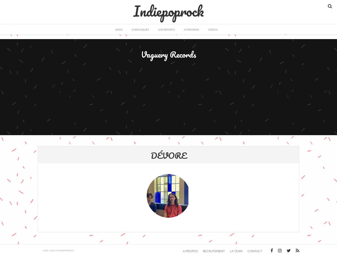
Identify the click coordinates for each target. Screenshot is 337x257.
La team (236, 251)
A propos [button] (190, 251)
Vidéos (213, 29)
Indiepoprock (168, 9)
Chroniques (140, 29)
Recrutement (214, 251)
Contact (254, 251)
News (119, 29)
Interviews (191, 29)
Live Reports (166, 29)
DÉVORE (169, 155)
